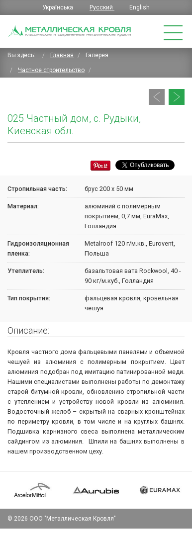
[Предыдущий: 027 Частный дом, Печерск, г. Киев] (157, 97)
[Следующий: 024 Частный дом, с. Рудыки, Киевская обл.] (177, 97)
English (139, 7)
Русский (102, 7)
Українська (58, 7)
